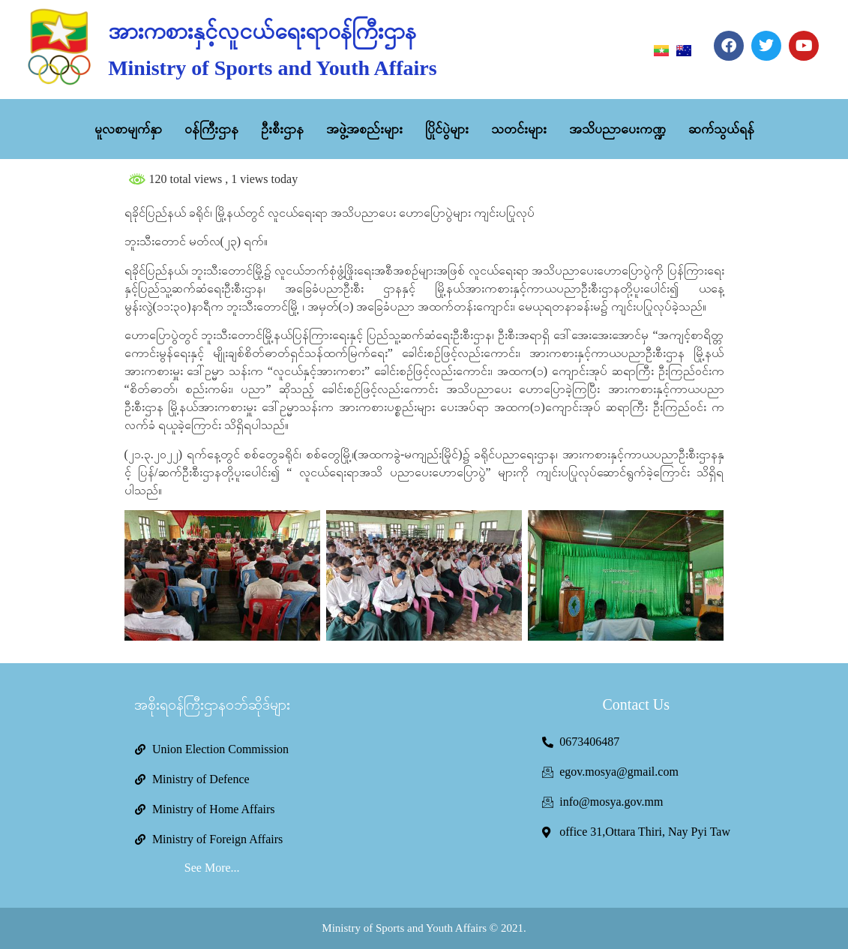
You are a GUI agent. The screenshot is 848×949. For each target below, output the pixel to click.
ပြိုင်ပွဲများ (447, 129)
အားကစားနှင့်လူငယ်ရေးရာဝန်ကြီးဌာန (262, 31)
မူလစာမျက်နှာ (128, 129)
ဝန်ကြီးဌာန (211, 129)
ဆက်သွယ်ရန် (721, 129)
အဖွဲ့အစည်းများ (364, 129)
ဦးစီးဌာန (282, 129)
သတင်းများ (519, 129)
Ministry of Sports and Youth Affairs (272, 68)
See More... (212, 867)
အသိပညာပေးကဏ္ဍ (617, 129)
